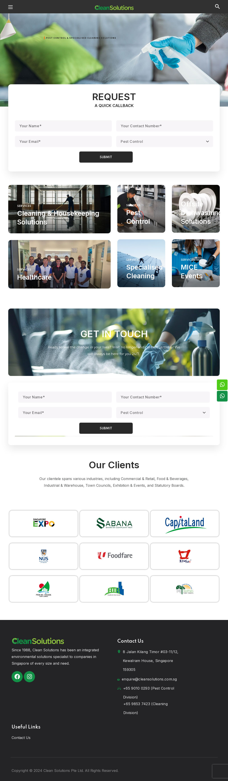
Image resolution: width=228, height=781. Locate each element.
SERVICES (24, 206)
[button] (217, 6)
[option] (43, 524)
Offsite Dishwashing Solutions (201, 212)
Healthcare (34, 277)
